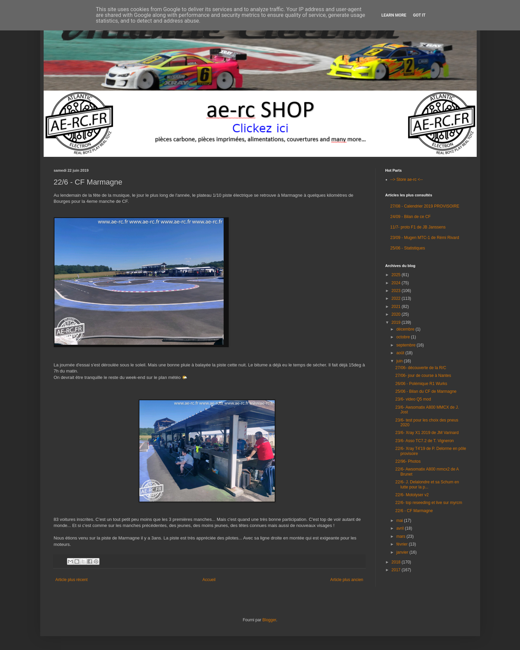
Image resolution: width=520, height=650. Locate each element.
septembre (406, 345)
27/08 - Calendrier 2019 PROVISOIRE (424, 206)
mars (401, 536)
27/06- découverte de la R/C (420, 367)
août (400, 353)
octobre (403, 337)
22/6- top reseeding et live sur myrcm (428, 502)
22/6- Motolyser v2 (412, 494)
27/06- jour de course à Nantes (423, 375)
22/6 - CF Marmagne (414, 510)
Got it (419, 15)
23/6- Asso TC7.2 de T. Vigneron (424, 440)
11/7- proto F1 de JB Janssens (418, 227)
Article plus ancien (346, 579)
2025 (396, 274)
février (402, 544)
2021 (396, 306)
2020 (396, 314)
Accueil (209, 579)
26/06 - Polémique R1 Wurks (421, 383)
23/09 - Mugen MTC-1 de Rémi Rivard (424, 237)
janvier (402, 552)
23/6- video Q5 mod (413, 399)
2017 (396, 570)
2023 (396, 290)
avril (400, 528)
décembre (405, 329)
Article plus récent (71, 579)
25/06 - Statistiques (407, 248)
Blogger (269, 620)
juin (400, 361)
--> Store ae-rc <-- (406, 179)
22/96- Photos (408, 461)
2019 (396, 322)
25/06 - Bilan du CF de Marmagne (425, 391)
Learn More (393, 15)
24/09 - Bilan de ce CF (410, 216)
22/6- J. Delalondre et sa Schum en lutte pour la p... (427, 484)
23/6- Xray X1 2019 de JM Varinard (426, 432)
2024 (396, 283)
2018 (396, 562)
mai (400, 520)
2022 (396, 298)
